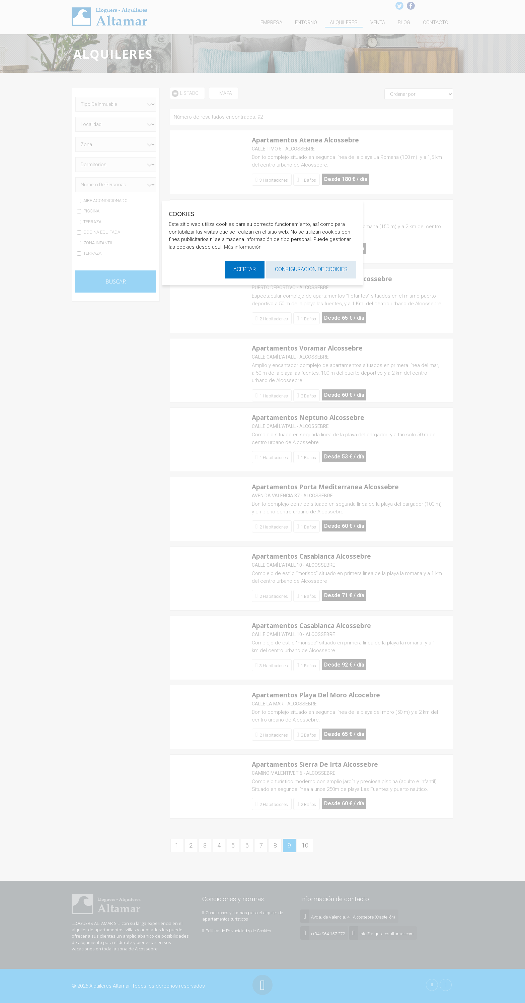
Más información (242, 247)
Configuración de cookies (311, 269)
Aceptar (244, 269)
